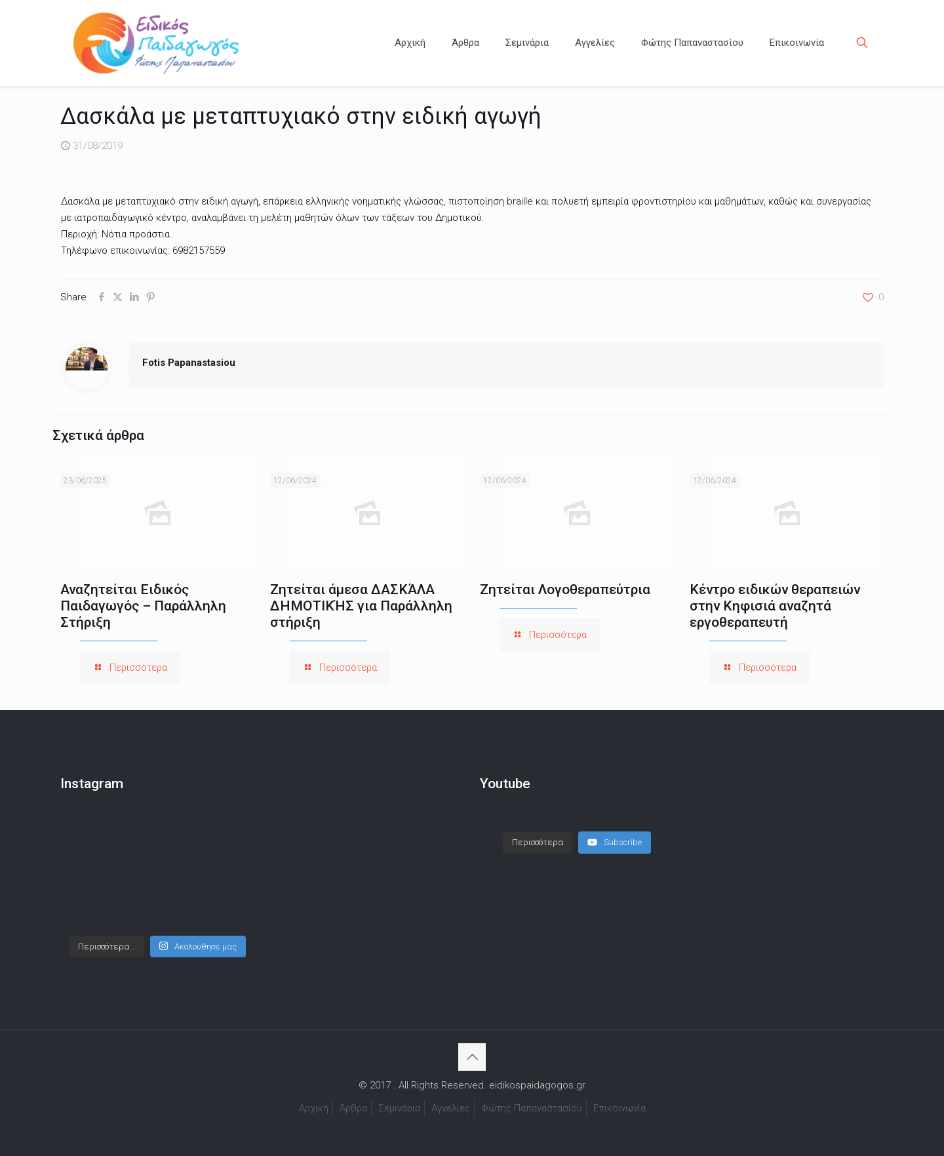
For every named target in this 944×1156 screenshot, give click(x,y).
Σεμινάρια (399, 1108)
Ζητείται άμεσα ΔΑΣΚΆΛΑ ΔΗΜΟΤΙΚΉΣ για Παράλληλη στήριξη (361, 606)
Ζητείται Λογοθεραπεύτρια (565, 589)
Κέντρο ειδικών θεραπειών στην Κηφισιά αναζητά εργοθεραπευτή (775, 606)
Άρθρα (353, 1108)
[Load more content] (537, 842)
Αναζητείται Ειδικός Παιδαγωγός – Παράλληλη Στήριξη (143, 606)
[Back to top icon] (472, 1057)
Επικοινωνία (619, 1108)
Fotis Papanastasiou (188, 363)
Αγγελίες (450, 1108)
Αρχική (313, 1108)
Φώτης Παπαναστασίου (531, 1108)
